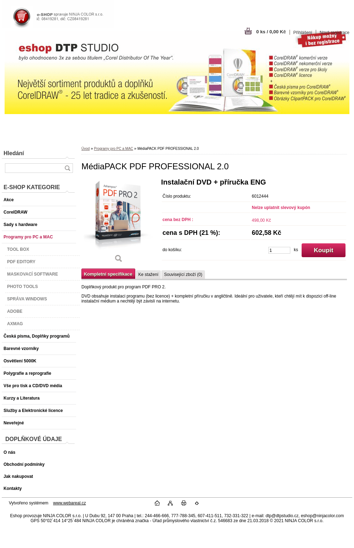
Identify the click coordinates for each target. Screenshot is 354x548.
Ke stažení (148, 274)
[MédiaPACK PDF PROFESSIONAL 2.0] (118, 223)
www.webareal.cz (69, 503)
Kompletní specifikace (108, 274)
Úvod (85, 149)
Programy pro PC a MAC (113, 149)
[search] (67, 168)
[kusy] (279, 250)
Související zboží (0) (183, 274)
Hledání (14, 153)
